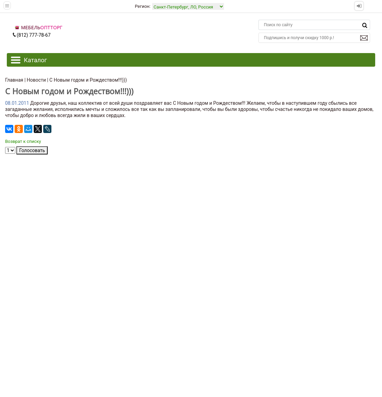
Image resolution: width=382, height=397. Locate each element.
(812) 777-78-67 (31, 35)
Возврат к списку (23, 141)
